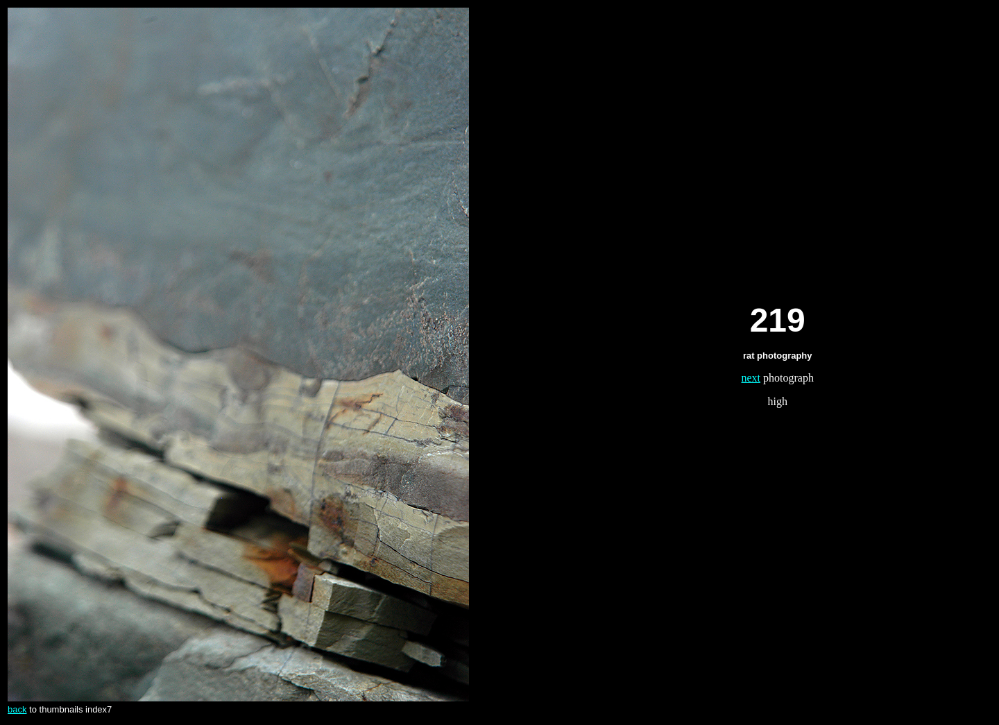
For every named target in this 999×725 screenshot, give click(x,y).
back (17, 709)
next (751, 378)
